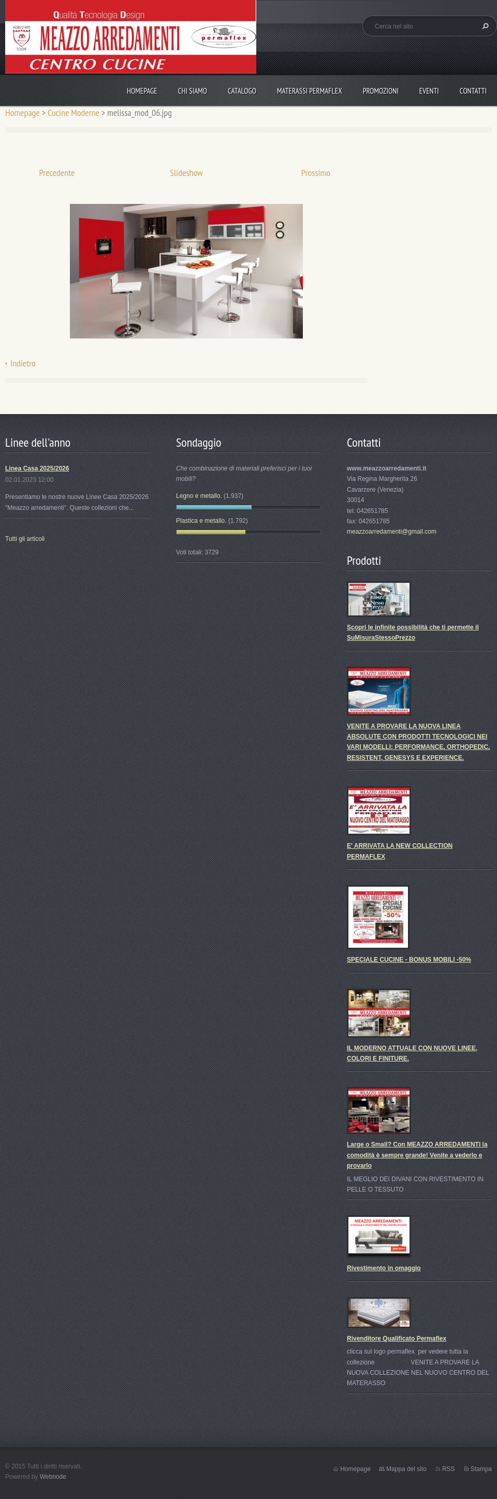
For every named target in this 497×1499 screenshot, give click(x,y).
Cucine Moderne (73, 113)
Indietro (23, 363)
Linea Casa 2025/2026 (37, 468)
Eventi (429, 91)
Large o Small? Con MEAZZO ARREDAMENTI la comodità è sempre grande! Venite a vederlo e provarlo (417, 1155)
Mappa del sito (406, 1469)
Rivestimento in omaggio (384, 1268)
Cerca (484, 26)
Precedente (57, 173)
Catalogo (242, 91)
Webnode (53, 1476)
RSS (448, 1469)
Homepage (142, 91)
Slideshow (186, 173)
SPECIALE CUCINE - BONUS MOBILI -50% (409, 959)
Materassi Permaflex (309, 91)
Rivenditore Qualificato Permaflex (396, 1338)
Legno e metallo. (199, 495)
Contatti (473, 91)
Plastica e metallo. (201, 520)
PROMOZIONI (381, 91)
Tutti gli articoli (25, 538)
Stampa (481, 1469)
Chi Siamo (192, 91)
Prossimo (315, 173)
